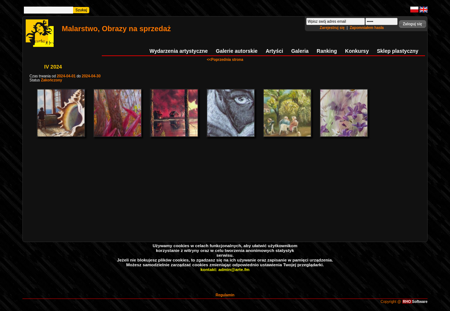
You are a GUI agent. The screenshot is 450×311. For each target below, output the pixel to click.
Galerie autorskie (237, 51)
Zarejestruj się (333, 28)
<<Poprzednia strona (225, 60)
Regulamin (225, 295)
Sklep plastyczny (397, 51)
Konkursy (357, 51)
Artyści (274, 51)
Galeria (300, 51)
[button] (412, 24)
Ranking (327, 51)
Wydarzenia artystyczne (179, 51)
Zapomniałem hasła (367, 28)
